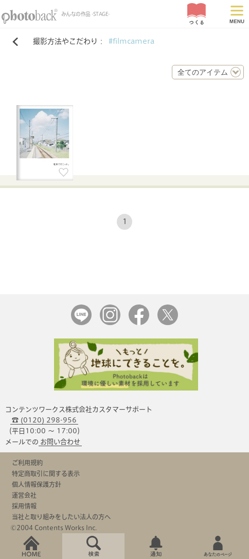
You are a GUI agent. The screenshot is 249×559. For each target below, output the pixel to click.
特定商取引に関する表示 (46, 473)
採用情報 (24, 506)
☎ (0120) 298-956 (44, 420)
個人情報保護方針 (36, 484)
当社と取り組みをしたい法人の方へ (61, 517)
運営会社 (24, 495)
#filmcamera (131, 41)
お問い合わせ (60, 441)
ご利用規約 (27, 463)
